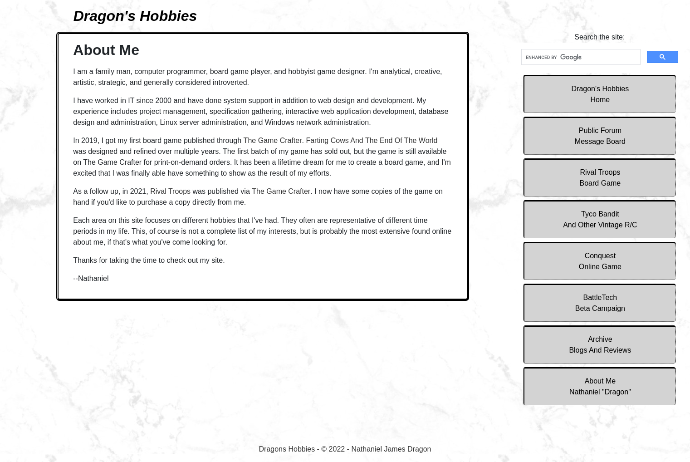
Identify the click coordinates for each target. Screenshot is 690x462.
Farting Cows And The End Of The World (371, 140)
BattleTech (600, 303)
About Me (600, 386)
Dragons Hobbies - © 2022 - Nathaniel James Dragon (345, 449)
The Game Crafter (273, 140)
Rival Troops (600, 177)
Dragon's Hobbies (600, 94)
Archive (600, 344)
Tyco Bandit (600, 219)
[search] (580, 57)
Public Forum (600, 136)
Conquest (600, 261)
